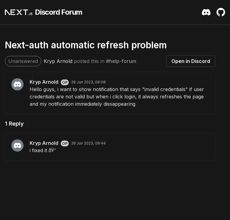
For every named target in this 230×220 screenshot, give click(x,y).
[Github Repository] (221, 12)
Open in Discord (190, 61)
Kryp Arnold (58, 61)
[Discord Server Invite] (206, 12)
